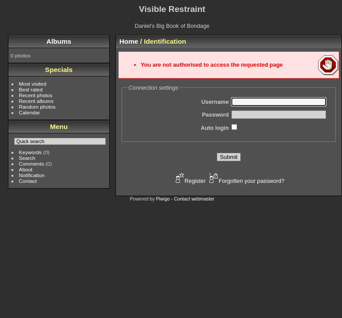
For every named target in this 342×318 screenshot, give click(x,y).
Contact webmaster (194, 198)
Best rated (31, 89)
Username (215, 101)
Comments (31, 164)
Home (128, 41)
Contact (28, 181)
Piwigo (162, 198)
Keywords (30, 152)
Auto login (215, 128)
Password (215, 114)
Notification (32, 175)
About (26, 169)
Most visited (32, 84)
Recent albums (36, 101)
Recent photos (36, 95)
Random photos (37, 107)
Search (27, 158)
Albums (58, 41)
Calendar (29, 112)
